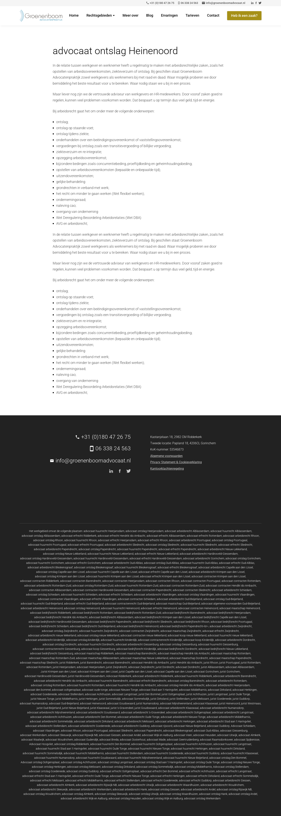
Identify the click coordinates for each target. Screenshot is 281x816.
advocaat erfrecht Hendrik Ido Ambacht (121, 535)
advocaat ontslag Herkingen (49, 766)
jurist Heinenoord (229, 703)
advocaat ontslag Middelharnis (193, 766)
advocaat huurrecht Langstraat (232, 744)
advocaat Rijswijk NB (85, 735)
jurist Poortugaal (229, 662)
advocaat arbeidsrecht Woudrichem (222, 784)
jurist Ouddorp (241, 698)
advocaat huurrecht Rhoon (80, 540)
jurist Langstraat (218, 694)
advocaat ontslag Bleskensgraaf (93, 567)
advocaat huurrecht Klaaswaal (239, 753)
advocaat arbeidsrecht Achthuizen (51, 716)
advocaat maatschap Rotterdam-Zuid (52, 658)
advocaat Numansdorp (34, 703)
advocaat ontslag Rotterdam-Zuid (92, 585)
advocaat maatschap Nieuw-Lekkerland (144, 658)
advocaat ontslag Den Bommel (227, 757)
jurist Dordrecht (165, 667)
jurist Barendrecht (91, 662)
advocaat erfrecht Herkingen (167, 775)
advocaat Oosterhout (133, 739)
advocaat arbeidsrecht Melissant (134, 721)
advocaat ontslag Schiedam (43, 594)
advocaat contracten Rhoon (163, 580)
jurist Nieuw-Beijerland (75, 707)
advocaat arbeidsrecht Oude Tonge (138, 716)
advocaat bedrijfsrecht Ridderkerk (50, 612)
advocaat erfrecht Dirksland (203, 775)
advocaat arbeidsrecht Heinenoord (42, 608)
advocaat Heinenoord (93, 703)
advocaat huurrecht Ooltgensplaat (152, 744)
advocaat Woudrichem (59, 739)
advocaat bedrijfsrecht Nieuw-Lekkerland (223, 648)
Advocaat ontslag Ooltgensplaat (40, 762)
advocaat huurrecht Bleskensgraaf (135, 567)
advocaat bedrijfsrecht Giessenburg (51, 653)
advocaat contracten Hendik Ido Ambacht (231, 585)
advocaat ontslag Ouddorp (82, 771)
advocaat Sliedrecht (121, 730)
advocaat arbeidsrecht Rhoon (241, 535)
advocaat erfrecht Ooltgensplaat (119, 771)
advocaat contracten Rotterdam (241, 580)
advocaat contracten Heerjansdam (123, 580)
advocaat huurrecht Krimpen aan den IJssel (112, 576)
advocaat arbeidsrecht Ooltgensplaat (188, 712)
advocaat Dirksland (219, 689)
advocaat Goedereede (43, 694)
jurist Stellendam (180, 698)
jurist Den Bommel (149, 694)
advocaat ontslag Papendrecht (97, 549)
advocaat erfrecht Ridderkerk (78, 535)
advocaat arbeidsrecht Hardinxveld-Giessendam (209, 553)
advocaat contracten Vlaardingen (58, 599)
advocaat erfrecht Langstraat (234, 771)
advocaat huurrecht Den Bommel (110, 744)
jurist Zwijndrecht (116, 667)
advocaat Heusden (204, 735)
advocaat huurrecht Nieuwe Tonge (149, 748)
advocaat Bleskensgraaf (178, 730)
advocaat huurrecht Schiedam (79, 594)
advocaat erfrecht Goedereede (159, 780)
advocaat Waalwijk (32, 739)
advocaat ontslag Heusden (124, 798)
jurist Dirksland (159, 698)
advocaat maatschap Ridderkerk (94, 653)
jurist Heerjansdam (64, 667)
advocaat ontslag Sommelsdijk (154, 766)
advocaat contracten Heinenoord (198, 608)
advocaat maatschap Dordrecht (188, 658)
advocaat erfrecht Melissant (47, 780)
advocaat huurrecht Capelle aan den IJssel (111, 571)
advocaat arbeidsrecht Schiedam (232, 590)
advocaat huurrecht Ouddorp (202, 753)
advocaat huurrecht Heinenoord (120, 608)
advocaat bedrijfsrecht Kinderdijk (136, 648)
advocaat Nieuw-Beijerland (189, 725)
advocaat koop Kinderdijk (198, 639)
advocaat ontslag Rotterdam (48, 685)
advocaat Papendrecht (148, 730)
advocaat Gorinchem (206, 671)
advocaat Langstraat (124, 694)
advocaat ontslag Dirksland (118, 766)
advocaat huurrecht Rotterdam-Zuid (136, 585)
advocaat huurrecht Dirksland (227, 748)
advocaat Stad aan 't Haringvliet (158, 689)
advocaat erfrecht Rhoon (153, 540)
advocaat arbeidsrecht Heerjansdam (228, 685)
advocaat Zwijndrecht (141, 667)
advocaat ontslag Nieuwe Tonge (240, 762)
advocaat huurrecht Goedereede (163, 753)
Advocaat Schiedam (243, 725)
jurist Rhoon (211, 662)
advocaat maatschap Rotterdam (231, 653)
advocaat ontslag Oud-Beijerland (223, 599)
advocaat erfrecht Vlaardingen (98, 599)
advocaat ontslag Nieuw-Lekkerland (64, 553)
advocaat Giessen (110, 735)
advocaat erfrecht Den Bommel (159, 771)
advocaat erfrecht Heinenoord (159, 608)
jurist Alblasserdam (212, 667)
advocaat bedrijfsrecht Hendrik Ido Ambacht (61, 617)
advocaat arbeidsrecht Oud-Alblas (122, 562)
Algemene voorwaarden (166, 456)
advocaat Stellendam (71, 694)
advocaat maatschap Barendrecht (136, 653)
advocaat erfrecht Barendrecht (147, 680)
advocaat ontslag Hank (213, 793)
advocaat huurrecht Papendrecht (137, 549)
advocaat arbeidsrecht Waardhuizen (177, 784)
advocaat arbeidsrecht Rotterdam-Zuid (47, 585)
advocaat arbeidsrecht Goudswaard (98, 712)
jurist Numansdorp (147, 703)
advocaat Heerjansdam (91, 667)
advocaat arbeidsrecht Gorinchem (203, 558)
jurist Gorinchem (230, 671)
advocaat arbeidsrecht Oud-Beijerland (179, 599)
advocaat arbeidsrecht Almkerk (56, 784)
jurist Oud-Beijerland (49, 707)
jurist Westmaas (251, 703)
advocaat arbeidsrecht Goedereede (89, 725)
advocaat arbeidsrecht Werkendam (90, 789)
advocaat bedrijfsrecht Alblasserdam (111, 617)
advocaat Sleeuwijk (59, 735)
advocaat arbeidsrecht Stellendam (46, 725)
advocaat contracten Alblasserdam (50, 590)
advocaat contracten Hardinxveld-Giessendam (101, 590)
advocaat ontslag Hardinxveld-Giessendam (46, 558)
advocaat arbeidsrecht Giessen (231, 780)
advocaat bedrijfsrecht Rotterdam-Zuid (137, 612)
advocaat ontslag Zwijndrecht (60, 630)
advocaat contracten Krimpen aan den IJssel (218, 576)
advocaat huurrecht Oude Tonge (107, 748)
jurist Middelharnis (66, 698)
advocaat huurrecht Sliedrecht (199, 544)
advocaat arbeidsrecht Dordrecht (235, 639)
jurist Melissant (200, 698)
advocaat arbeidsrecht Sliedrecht (124, 544)
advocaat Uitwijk (227, 735)
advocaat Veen (183, 735)
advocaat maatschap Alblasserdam (97, 658)
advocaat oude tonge (95, 689)
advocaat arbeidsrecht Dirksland (93, 721)
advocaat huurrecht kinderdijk (119, 639)
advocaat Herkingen (244, 689)
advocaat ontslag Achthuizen (78, 762)
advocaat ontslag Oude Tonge (202, 762)
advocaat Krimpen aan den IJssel (97, 671)
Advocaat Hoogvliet (41, 744)
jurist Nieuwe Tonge (42, 698)
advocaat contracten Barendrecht (80, 580)
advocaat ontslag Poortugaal (229, 540)
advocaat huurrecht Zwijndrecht (98, 630)
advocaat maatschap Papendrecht (230, 658)
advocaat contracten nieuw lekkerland (143, 635)
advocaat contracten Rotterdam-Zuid (182, 585)
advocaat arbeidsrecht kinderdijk (45, 639)
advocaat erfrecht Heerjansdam (117, 540)
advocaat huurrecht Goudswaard (96, 757)
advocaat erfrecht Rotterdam (204, 535)
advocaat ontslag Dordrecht (59, 644)
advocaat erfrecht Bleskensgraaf (177, 567)
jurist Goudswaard (145, 707)
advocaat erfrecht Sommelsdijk (239, 775)
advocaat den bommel (37, 689)
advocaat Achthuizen (98, 694)
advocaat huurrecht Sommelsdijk (42, 753)
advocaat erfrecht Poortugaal (85, 544)
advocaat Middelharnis (193, 689)
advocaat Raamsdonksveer (216, 739)
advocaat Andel (131, 735)
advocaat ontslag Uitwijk (144, 793)
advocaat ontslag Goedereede (47, 771)
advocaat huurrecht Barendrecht (108, 680)
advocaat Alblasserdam (239, 667)
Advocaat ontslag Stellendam (231, 766)
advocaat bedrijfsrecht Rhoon (191, 621)
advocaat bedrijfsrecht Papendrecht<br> (184, 626)
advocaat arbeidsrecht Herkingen (175, 721)
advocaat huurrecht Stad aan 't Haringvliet (61, 748)
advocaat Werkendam (33, 735)
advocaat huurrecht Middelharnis (84, 753)
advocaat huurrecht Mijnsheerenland (139, 757)
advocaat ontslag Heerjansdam (144, 531)
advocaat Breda (109, 739)
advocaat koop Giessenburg (98, 648)
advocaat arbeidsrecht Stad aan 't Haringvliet (224, 721)
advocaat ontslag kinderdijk (83, 639)
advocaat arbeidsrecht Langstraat (232, 712)
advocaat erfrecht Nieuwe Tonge (129, 775)
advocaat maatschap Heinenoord (239, 608)
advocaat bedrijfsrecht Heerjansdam (228, 612)
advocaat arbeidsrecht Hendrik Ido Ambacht (60, 680)
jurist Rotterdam (251, 662)
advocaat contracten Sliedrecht (192, 590)
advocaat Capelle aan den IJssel (172, 671)
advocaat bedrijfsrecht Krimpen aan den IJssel (162, 617)
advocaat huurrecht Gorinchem (45, 562)
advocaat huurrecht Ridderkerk (193, 676)
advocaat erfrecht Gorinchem (83, 562)
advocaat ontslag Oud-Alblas (161, 562)
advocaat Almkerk (249, 735)
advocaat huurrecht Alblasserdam (231, 531)
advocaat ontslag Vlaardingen (196, 594)
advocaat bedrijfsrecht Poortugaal (231, 621)
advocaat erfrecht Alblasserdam (166, 535)
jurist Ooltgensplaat (173, 694)
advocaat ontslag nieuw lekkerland (98, 635)
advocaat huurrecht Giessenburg (218, 644)
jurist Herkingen (88, 698)
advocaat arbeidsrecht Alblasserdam (187, 531)
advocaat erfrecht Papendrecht (177, 549)
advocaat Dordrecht (188, 667)
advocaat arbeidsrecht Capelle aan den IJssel (225, 567)
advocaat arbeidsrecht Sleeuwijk (48, 789)
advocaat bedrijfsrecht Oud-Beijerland (92, 626)
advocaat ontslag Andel (243, 793)
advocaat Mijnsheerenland (176, 703)
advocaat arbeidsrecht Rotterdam (226, 680)
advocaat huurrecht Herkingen (189, 748)
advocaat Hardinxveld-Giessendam (46, 676)
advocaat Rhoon (71, 730)
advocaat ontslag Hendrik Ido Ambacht (181, 685)
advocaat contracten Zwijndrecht (139, 630)
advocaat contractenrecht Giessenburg (56, 648)
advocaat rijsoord (161, 725)
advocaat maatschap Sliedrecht (39, 662)
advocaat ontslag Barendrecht (186, 680)
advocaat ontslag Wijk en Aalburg (162, 798)
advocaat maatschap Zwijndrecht (180, 630)
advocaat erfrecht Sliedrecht (235, 544)
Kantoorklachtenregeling (167, 468)
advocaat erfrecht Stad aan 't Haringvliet (46, 775)
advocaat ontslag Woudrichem (42, 793)
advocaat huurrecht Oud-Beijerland (42, 603)
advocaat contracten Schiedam (137, 599)
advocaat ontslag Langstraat (115, 762)
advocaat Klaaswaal (205, 703)
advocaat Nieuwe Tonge (123, 689)
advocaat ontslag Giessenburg (178, 644)
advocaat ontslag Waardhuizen (179, 793)
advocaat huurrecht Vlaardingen (234, 594)
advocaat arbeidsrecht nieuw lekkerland (52, 635)
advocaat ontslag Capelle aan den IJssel (60, 571)
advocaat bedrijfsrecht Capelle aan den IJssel (219, 617)
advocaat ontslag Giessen (164, 789)
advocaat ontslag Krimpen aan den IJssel (60, 576)
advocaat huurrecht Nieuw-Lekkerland (110, 553)
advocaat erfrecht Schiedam (116, 594)
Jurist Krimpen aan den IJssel (58, 671)
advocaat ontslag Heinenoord (82, 608)
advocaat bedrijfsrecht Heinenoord (137, 626)
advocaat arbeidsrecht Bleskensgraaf (50, 567)
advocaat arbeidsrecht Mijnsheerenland (51, 712)
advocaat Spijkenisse (246, 739)
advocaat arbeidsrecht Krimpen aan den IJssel (217, 571)
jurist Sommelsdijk (110, 698)
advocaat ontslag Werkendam (202, 798)
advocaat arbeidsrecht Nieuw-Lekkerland (222, 549)
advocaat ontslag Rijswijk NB (234, 789)
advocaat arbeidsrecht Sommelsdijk (51, 721)
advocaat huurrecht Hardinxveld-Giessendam (100, 558)
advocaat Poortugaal (95, 730)
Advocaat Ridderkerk (118, 676)
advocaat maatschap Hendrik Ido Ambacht (184, 653)
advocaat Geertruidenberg (183, 739)
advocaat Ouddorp (218, 725)
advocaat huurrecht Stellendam (124, 753)
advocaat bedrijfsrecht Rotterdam (92, 612)
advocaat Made (156, 739)
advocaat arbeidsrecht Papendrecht (55, 549)
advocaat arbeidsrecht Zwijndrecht (231, 626)
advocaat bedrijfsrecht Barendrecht (183, 612)
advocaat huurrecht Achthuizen (193, 744)
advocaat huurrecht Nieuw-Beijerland (185, 757)
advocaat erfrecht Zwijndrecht (220, 630)
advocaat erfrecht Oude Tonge (90, 775)
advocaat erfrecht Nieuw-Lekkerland (156, 553)
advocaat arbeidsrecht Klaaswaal (178, 707)
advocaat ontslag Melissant (84, 766)
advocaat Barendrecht (116, 662)
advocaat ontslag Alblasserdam (41, 535)
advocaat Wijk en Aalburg (157, 735)
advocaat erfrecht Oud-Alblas (236, 562)
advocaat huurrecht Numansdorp (54, 757)
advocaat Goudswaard (121, 703)
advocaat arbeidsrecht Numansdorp (222, 707)
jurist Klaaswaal (99, 707)
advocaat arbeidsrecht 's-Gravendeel (143, 712)
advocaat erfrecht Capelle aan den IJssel (162, 571)
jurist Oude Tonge (239, 694)
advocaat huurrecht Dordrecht (96, 644)
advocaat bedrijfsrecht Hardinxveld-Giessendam (57, 621)
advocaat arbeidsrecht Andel (198, 789)
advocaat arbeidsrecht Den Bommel (94, 716)
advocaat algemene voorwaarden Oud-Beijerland (230, 603)
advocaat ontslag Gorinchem (243, 558)
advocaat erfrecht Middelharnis (84, 780)
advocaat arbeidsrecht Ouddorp (130, 725)
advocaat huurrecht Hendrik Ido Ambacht (131, 685)
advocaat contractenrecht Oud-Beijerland (130, 603)
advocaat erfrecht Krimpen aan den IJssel (165, 576)
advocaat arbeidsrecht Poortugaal (190, 540)
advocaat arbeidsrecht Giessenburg (137, 644)
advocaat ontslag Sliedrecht (162, 544)
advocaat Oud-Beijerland (64, 703)
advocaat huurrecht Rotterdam (86, 685)
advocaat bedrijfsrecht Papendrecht (109, 621)
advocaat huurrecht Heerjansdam (104, 531)
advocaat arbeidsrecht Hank (130, 789)
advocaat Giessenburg (233, 730)
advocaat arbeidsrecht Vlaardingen (155, 594)
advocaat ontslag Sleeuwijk (111, 793)
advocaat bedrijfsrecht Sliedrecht (152, 621)
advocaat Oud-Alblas (206, 730)
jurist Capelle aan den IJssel (135, 671)
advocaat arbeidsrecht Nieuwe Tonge (183, 716)
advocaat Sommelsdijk (135, 698)
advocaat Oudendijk (86, 739)
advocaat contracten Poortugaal (200, 580)
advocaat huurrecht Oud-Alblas (199, 562)
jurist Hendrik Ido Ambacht (186, 662)
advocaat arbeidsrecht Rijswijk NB (96, 784)
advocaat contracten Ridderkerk (39, 580)
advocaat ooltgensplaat (66, 689)
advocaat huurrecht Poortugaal (47, 544)
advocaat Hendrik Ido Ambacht (150, 662)
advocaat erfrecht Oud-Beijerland (84, 603)
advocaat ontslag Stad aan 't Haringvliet (158, 762)
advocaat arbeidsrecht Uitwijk (136, 784)
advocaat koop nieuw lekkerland (187, 635)
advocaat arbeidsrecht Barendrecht (234, 676)
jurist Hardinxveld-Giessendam (86, 676)
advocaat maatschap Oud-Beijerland (178, 603)
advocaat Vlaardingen (46, 730)
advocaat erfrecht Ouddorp (195, 780)
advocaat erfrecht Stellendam (122, 780)
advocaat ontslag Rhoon (48, 540)
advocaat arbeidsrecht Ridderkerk (152, 676)
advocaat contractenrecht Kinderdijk (160, 639)
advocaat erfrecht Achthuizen (197, 771)
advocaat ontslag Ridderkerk (71, 744)
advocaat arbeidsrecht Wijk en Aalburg (84, 798)
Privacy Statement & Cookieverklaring (176, 462)
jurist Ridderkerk (69, 662)
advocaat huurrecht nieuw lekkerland (230, 635)
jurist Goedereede (220, 698)
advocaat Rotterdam (39, 667)
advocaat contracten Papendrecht (151, 590)
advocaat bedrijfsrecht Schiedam (49, 626)
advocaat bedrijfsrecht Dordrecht (177, 648)
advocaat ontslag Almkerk (77, 793)
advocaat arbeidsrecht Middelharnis (228, 716)
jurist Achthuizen (196, 694)
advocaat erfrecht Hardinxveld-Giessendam (155, 558)
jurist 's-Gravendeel (122, 707)
